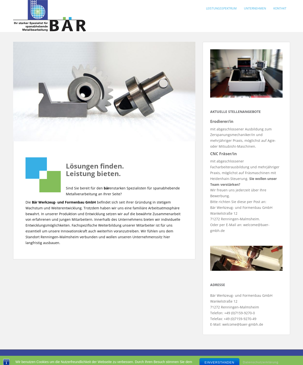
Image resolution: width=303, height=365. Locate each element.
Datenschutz (120, 357)
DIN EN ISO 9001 (90, 357)
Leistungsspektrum (221, 8)
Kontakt (279, 8)
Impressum (63, 357)
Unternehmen (255, 8)
